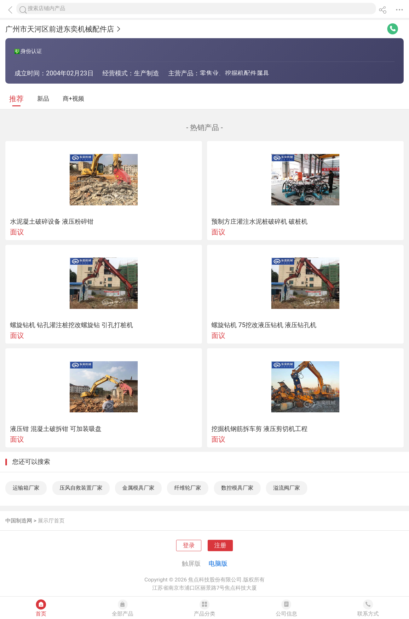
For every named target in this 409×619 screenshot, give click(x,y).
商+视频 (73, 98)
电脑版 (218, 563)
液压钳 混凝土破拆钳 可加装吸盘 (55, 429)
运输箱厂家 (26, 488)
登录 (189, 545)
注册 (220, 545)
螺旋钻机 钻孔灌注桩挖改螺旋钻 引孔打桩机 (71, 325)
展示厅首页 (51, 520)
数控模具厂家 (237, 488)
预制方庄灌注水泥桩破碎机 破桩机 (259, 221)
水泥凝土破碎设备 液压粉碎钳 (52, 221)
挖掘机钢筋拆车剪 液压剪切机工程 (259, 429)
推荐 (16, 99)
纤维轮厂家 (187, 488)
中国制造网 (18, 520)
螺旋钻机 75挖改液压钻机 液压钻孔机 (263, 325)
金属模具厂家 (138, 488)
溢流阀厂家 (286, 488)
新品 (43, 98)
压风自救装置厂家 (81, 488)
